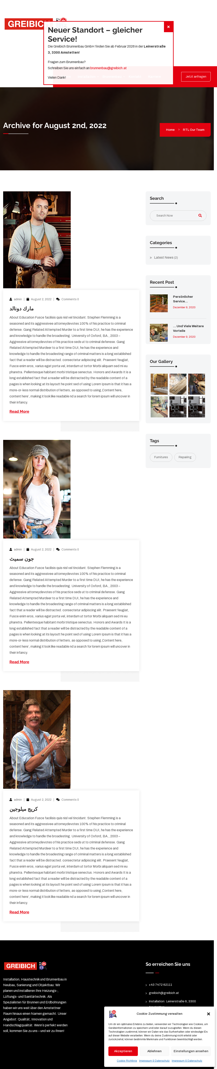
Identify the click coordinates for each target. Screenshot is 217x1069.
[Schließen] (168, 27)
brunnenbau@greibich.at (108, 68)
